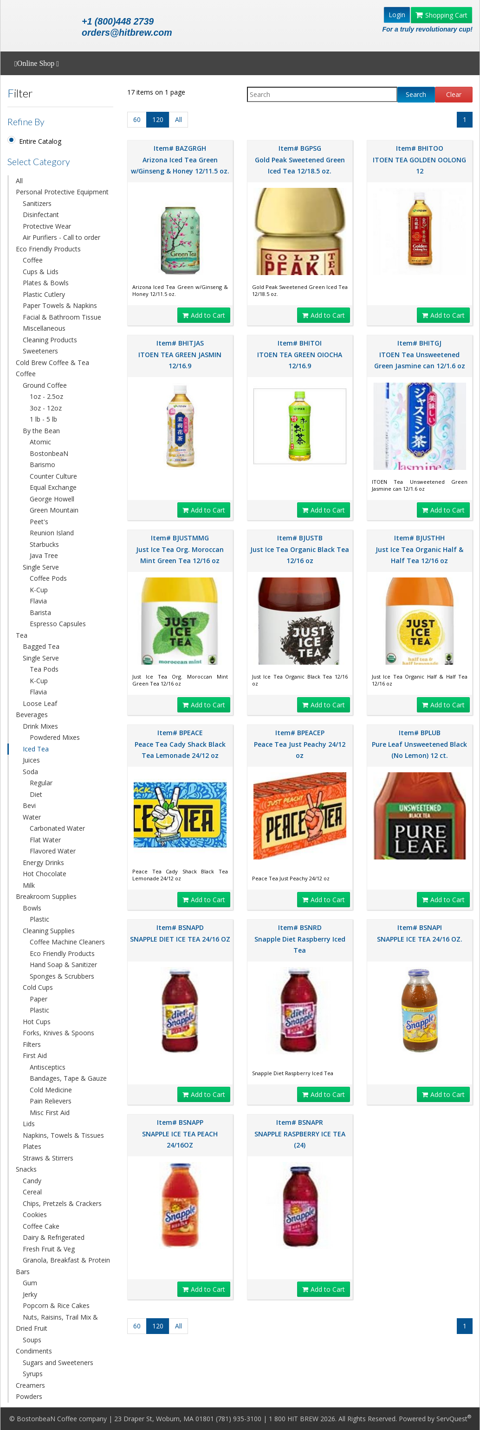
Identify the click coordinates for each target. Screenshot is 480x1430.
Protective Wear (47, 226)
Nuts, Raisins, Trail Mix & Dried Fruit (57, 1323)
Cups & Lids (40, 271)
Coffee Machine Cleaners (67, 941)
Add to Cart (203, 315)
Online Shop (36, 63)
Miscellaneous (44, 328)
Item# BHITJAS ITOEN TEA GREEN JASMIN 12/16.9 (179, 354)
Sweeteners (40, 350)
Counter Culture (53, 476)
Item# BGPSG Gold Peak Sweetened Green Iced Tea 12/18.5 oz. (300, 159)
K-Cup (39, 589)
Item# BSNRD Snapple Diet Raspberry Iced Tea (299, 939)
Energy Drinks (43, 862)
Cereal (32, 1191)
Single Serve (41, 567)
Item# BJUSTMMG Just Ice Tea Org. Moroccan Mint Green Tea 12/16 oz (180, 549)
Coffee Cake (41, 1226)
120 (157, 119)
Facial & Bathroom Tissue (62, 317)
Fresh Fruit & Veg (49, 1248)
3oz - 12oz (46, 408)
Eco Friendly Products (48, 248)
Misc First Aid (50, 1112)
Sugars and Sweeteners (58, 1362)
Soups (32, 1339)
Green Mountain (54, 510)
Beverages (32, 714)
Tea (21, 635)
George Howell (52, 498)
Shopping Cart (441, 15)
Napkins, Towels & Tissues (63, 1135)
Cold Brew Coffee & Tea (52, 362)
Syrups (33, 1373)
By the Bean (41, 430)
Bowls (32, 908)
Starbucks (44, 544)
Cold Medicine (51, 1089)
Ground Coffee (45, 385)
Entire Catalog (40, 141)
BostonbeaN (49, 453)
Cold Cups (38, 987)
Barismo (42, 464)
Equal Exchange (53, 487)
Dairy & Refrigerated (53, 1237)
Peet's (39, 521)
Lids (29, 1123)
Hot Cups (37, 1021)
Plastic (39, 919)
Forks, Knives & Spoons (58, 1032)
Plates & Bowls (46, 282)
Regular (41, 782)
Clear (453, 94)
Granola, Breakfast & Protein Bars (63, 1266)
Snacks (26, 1169)
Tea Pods (44, 669)
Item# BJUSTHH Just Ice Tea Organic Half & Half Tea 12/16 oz (419, 549)
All (19, 180)
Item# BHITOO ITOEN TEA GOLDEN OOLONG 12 (419, 159)
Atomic (40, 441)
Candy (32, 1180)
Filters (32, 1044)
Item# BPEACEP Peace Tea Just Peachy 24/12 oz (299, 744)
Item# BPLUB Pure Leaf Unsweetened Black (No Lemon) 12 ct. (419, 744)
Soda (30, 771)
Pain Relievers (50, 1101)
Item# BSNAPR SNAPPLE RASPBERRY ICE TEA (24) (299, 1133)
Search (416, 94)
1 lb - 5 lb (43, 419)
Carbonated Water (57, 828)
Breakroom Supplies (46, 896)
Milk (29, 885)
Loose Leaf (40, 703)
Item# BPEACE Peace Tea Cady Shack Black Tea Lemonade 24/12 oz (180, 744)
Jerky (30, 1294)
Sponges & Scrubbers (62, 976)
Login (397, 14)
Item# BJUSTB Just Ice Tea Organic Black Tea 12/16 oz (299, 549)
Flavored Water (53, 850)
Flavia (38, 600)
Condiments (34, 1351)
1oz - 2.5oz (46, 396)
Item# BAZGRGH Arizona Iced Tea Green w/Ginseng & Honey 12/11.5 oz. (180, 159)
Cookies (35, 1214)
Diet (36, 794)
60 (137, 119)
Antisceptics (47, 1067)
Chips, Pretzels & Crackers (62, 1203)
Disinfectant (41, 214)
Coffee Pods (48, 578)
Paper (38, 998)
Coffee (33, 260)
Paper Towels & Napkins (60, 305)
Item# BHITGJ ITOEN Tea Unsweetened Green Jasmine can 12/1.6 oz (419, 354)
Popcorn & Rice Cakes (56, 1305)
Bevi (29, 805)
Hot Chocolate (44, 873)
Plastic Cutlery (44, 294)
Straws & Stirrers (48, 1158)
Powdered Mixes (55, 737)
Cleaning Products (50, 339)
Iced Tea (36, 748)
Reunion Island (52, 532)
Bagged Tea (41, 646)
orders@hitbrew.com (127, 32)
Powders (29, 1396)
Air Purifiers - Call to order (61, 237)
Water (32, 817)
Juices (31, 760)
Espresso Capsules (58, 623)
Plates (32, 1146)
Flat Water (45, 839)
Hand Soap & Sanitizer (63, 964)
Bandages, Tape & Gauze (68, 1078)
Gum (30, 1282)
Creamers (30, 1385)
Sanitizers (37, 203)
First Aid (35, 1055)
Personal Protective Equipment (62, 191)
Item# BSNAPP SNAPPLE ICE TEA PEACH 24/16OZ (180, 1133)
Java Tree (44, 555)
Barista (40, 612)
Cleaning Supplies (49, 930)
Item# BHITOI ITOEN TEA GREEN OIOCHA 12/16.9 (299, 354)
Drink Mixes (40, 726)
